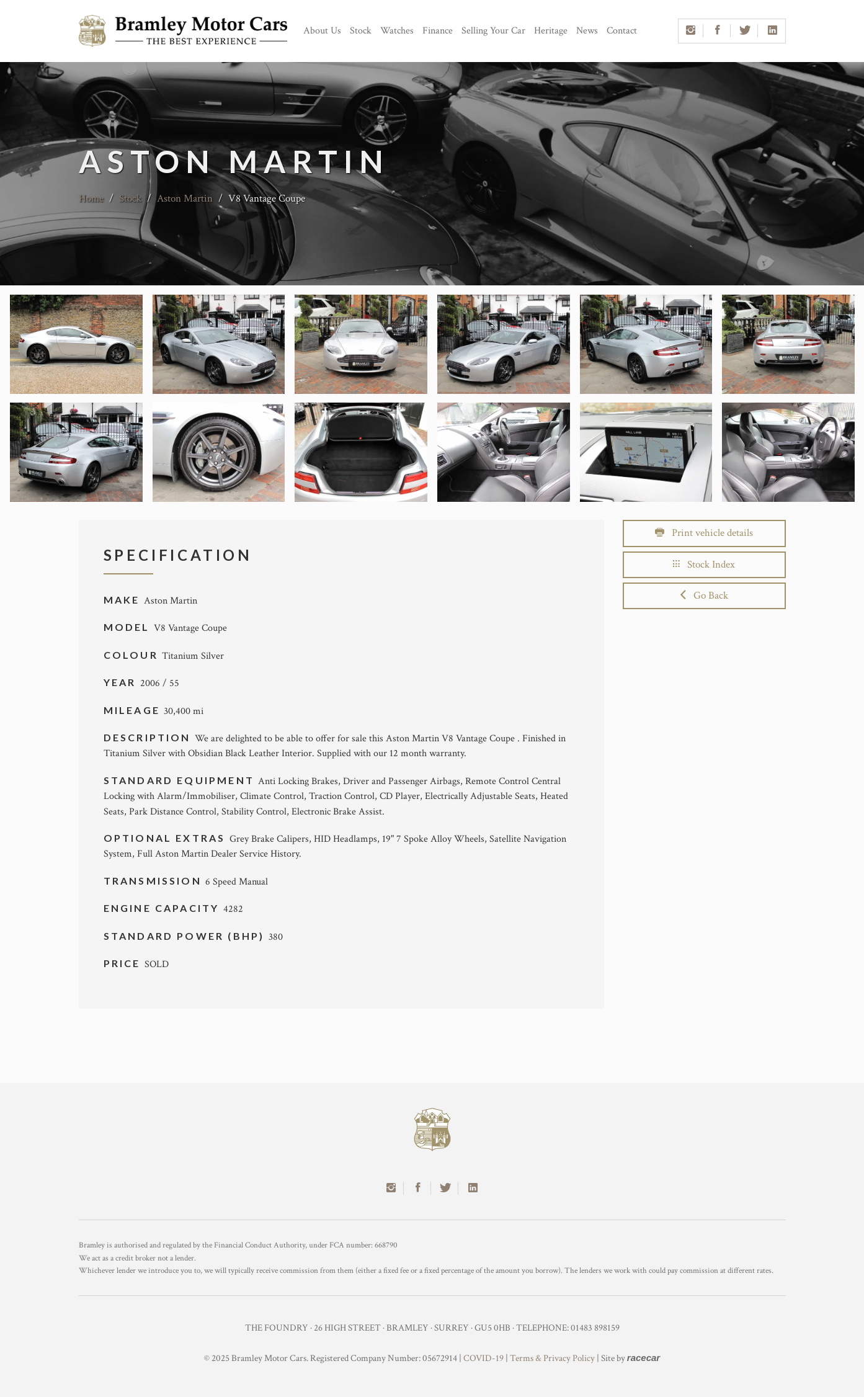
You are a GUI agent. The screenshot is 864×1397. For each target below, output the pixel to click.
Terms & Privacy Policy (552, 1358)
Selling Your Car (493, 30)
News (587, 30)
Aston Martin (185, 198)
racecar (643, 1357)
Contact (622, 30)
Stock (361, 30)
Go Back (704, 595)
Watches (397, 30)
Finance (437, 30)
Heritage (551, 30)
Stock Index (704, 564)
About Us (322, 30)
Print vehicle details (704, 533)
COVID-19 (483, 1358)
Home (91, 198)
